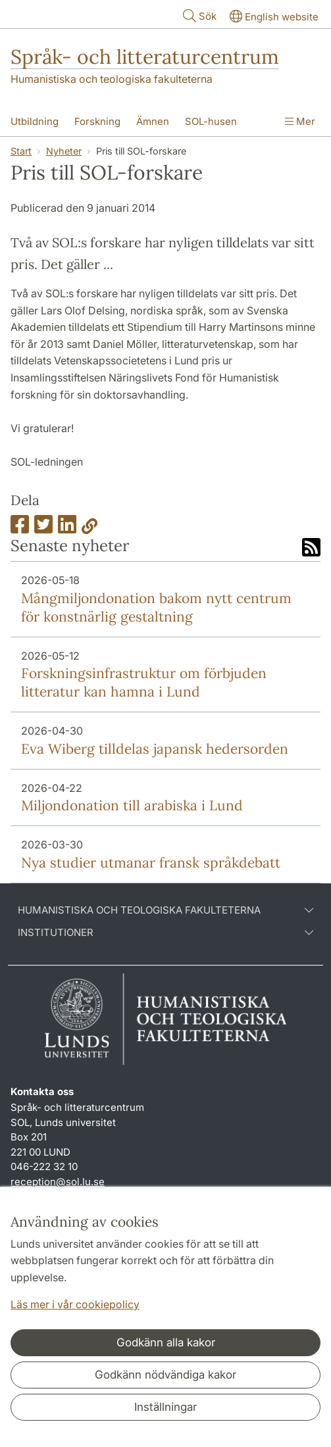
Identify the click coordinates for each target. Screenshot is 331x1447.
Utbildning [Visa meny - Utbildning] (35, 121)
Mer (300, 121)
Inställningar (165, 1406)
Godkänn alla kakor (165, 1342)
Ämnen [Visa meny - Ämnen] (152, 121)
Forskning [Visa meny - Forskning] (97, 121)
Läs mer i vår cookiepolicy (75, 1304)
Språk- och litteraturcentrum (145, 56)
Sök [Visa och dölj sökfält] (198, 15)
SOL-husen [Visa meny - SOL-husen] (211, 121)
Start (21, 151)
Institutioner (165, 933)
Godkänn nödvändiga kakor (165, 1374)
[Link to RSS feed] (311, 548)
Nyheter (64, 151)
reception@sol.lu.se (58, 1181)
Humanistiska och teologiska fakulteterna (112, 79)
